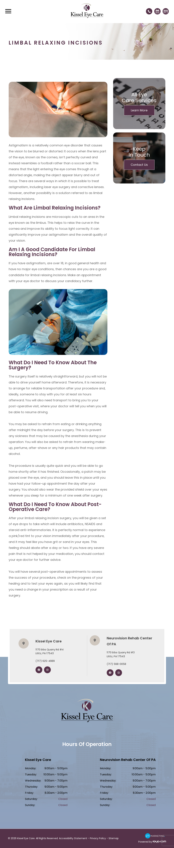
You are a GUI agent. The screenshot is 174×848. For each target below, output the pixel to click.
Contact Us (139, 165)
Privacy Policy (98, 838)
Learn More (139, 110)
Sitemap (114, 838)
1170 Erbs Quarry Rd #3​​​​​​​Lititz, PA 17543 (121, 654)
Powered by (152, 841)
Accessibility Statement (73, 838)
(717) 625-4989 (45, 661)
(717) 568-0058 (116, 664)
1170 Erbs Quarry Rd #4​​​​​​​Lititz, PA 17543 (50, 651)
